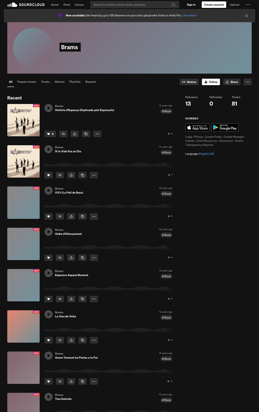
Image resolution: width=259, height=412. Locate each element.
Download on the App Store (197, 127)
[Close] (246, 16)
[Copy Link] (86, 134)
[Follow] (211, 82)
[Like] (50, 134)
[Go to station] (189, 82)
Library (79, 4)
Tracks (45, 81)
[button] (248, 4)
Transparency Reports (199, 145)
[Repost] (63, 134)
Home (55, 4)
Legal (188, 137)
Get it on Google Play (225, 127)
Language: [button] (199, 153)
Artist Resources (207, 141)
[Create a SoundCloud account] (214, 4)
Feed (67, 4)
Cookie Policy (213, 137)
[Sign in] (191, 4)
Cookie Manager (234, 137)
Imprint (189, 141)
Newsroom (226, 141)
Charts (239, 141)
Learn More (189, 15)
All (11, 81)
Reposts (90, 81)
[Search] (134, 4)
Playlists (75, 81)
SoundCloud (26, 4)
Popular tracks (26, 81)
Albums (60, 81)
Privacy (198, 137)
